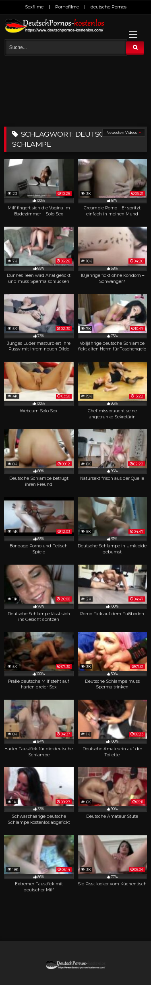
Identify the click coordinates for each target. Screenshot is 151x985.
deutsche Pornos (108, 7)
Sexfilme (34, 7)
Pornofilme (67, 7)
